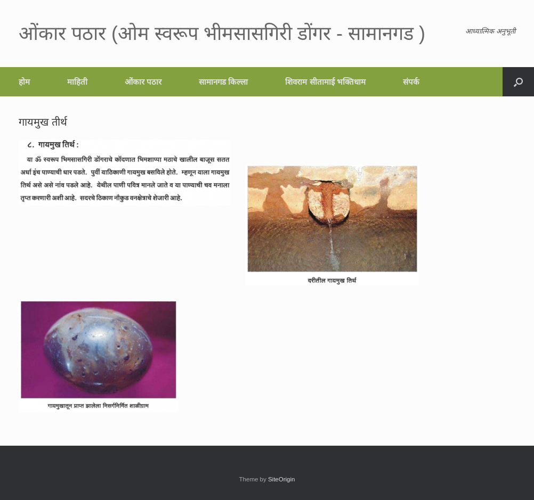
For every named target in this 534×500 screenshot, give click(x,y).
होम (24, 81)
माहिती (77, 81)
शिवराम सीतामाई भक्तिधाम (325, 81)
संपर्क (411, 81)
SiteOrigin (281, 479)
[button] (518, 81)
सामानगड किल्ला (223, 81)
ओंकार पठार (143, 81)
